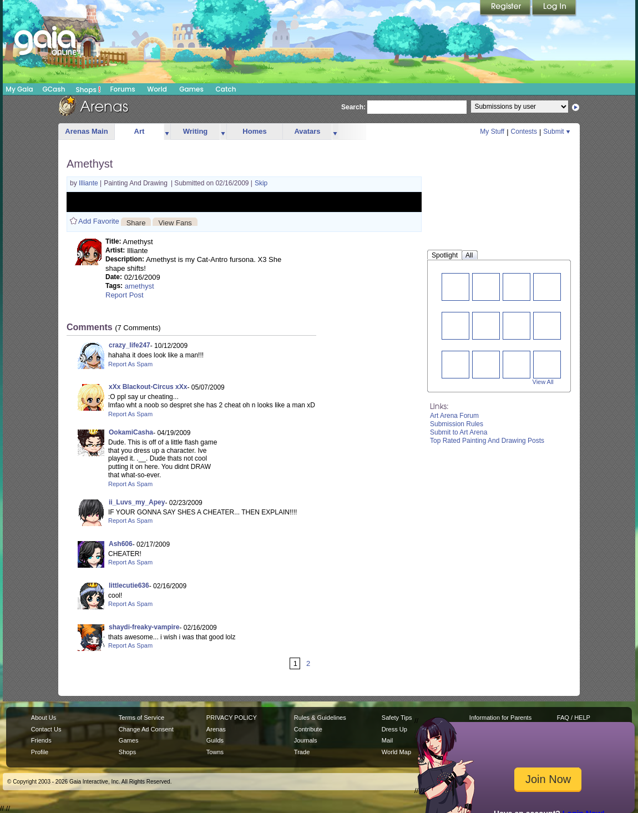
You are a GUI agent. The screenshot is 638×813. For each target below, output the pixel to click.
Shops (88, 89)
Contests (524, 131)
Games (191, 89)
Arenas (216, 729)
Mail (387, 740)
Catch (226, 89)
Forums (122, 89)
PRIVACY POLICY (231, 717)
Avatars (307, 131)
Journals (305, 740)
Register (506, 8)
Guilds (215, 740)
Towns (215, 752)
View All (543, 381)
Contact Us (46, 729)
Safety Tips (397, 717)
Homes (254, 131)
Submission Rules (456, 424)
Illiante (89, 183)
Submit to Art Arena (458, 432)
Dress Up (394, 729)
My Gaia (19, 89)
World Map (396, 752)
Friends (41, 740)
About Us (43, 717)
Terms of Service (141, 717)
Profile (39, 752)
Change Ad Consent (146, 729)
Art (139, 131)
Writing (195, 131)
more (167, 132)
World (157, 89)
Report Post (124, 295)
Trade (302, 752)
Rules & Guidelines (320, 717)
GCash (54, 89)
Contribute (308, 729)
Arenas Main (86, 131)
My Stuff (492, 131)
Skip (261, 183)
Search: (353, 107)
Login (554, 8)
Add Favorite (98, 221)
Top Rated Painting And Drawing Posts (487, 441)
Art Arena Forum (454, 416)
